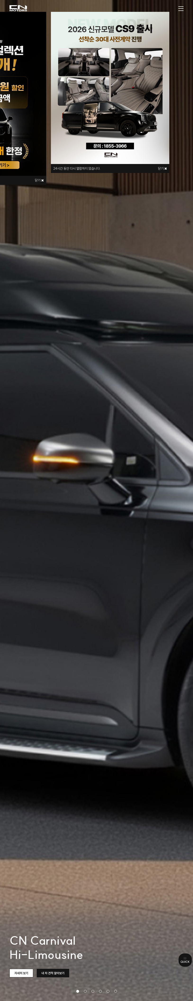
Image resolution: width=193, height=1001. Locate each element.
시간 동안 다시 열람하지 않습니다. (77, 168)
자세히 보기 (21, 973)
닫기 (39, 180)
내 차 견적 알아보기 (52, 973)
